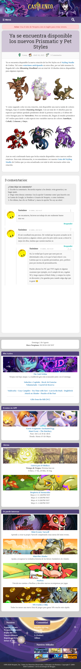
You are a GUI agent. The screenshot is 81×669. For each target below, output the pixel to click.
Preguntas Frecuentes (13, 630)
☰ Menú (7, 20)
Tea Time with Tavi (39, 391)
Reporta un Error (11, 638)
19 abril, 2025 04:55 (35, 230)
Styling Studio (68, 62)
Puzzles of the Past (48, 393)
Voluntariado (31, 385)
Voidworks (12, 391)
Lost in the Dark (55, 391)
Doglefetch (68, 391)
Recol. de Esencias (49, 382)
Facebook (38, 633)
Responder (68, 224)
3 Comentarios (55, 55)
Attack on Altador (31, 393)
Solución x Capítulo (32, 382)
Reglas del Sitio (10, 633)
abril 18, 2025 (38, 55)
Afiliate (37, 638)
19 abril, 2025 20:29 (46, 249)
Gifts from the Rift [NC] (40, 399)
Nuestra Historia (11, 635)
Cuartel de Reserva (46, 385)
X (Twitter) (38, 635)
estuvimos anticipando (33, 65)
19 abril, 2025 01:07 (35, 210)
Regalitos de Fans (41, 627)
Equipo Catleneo (11, 627)
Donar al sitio (9, 641)
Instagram (38, 630)
